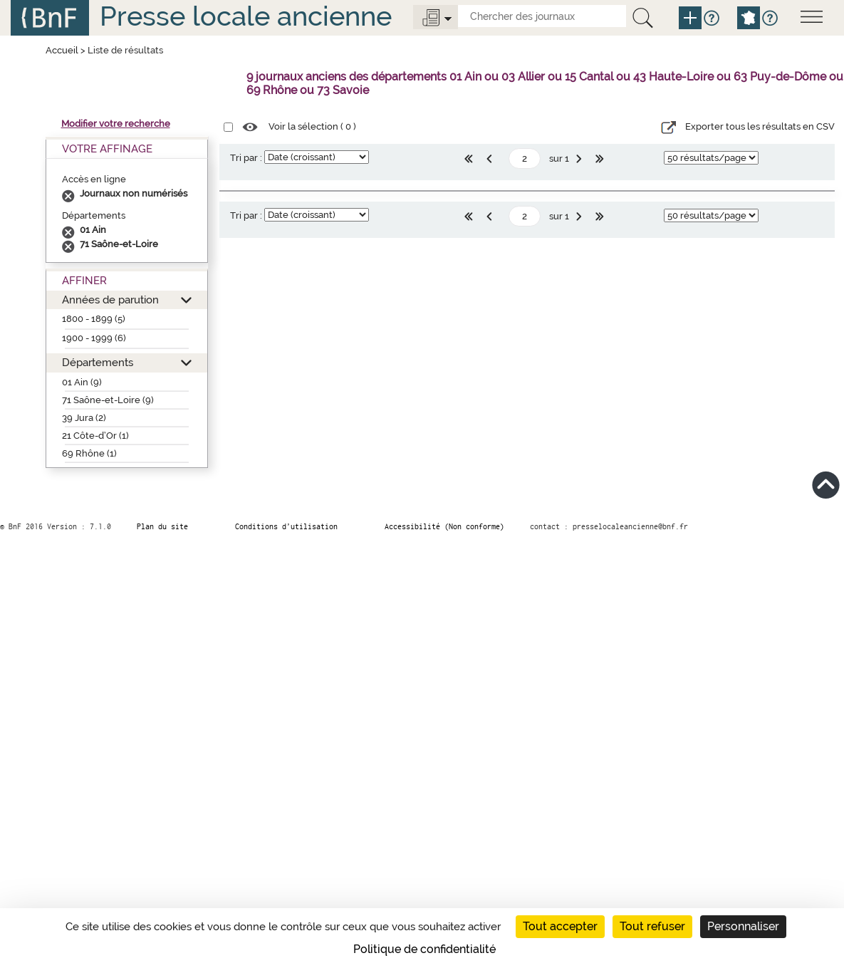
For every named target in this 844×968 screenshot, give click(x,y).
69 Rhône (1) (89, 453)
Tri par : (246, 157)
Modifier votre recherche (115, 123)
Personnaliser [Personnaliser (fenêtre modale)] (743, 926)
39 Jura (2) (84, 417)
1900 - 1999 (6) (94, 338)
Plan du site (162, 526)
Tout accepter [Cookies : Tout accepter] (560, 926)
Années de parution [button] (110, 299)
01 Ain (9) (82, 382)
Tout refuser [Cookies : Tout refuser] (652, 926)
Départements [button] (97, 362)
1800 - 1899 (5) (93, 318)
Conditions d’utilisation (286, 526)
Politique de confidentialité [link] (424, 949)
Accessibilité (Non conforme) (444, 526)
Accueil (62, 50)
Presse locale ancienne (246, 16)
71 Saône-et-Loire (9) (108, 400)
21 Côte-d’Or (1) (95, 435)
